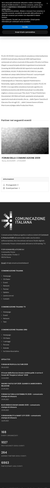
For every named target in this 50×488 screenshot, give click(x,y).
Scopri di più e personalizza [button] (25, 32)
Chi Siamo (6, 279)
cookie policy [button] (6, 9)
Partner (6, 289)
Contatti (6, 299)
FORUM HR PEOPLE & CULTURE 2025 (14, 364)
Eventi (5, 282)
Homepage (7, 276)
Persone (6, 345)
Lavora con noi (8, 296)
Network (6, 286)
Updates (6, 292)
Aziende (6, 348)
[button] (47, 3)
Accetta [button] (25, 27)
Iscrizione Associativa (11, 351)
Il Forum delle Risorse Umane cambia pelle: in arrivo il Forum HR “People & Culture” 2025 (22, 374)
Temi (4, 322)
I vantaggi (6, 341)
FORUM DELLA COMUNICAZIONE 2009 (21, 157)
